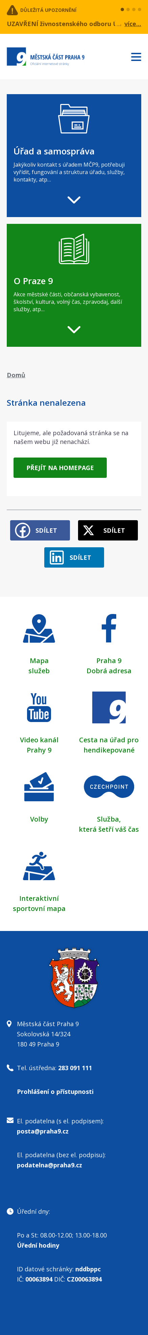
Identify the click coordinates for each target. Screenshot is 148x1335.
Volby (39, 819)
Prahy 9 (39, 750)
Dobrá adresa (109, 670)
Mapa (39, 660)
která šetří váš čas (109, 829)
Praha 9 (108, 660)
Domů (16, 375)
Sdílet (46, 530)
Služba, (109, 819)
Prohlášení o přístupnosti (55, 1091)
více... (132, 24)
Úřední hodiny (38, 1245)
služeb (39, 670)
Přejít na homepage (60, 468)
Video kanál (39, 739)
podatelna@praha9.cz (49, 1165)
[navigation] (74, 155)
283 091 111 (75, 1068)
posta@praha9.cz (43, 1131)
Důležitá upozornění (48, 10)
